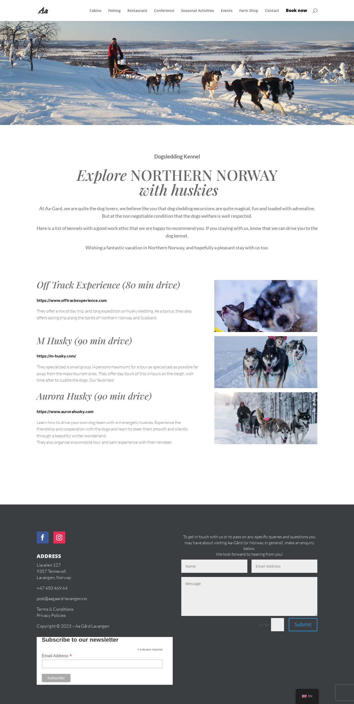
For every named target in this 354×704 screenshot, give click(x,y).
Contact (272, 11)
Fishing (114, 11)
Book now (296, 11)
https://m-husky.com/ (56, 355)
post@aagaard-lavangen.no (62, 598)
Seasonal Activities (197, 11)
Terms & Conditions (55, 609)
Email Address (57, 656)
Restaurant (137, 11)
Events (227, 11)
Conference (164, 11)
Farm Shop (248, 11)
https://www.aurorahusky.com (65, 411)
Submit (303, 624)
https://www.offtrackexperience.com (72, 300)
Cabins (95, 11)
